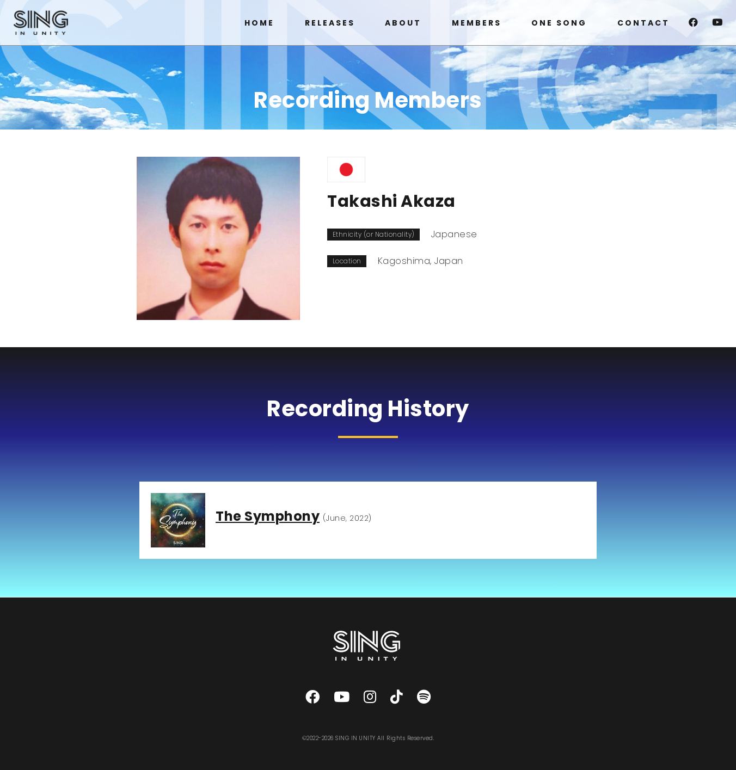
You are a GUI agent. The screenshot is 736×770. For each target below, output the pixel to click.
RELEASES (330, 22)
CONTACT (643, 22)
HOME (259, 22)
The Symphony (268, 516)
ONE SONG (559, 22)
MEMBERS (476, 22)
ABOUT (403, 22)
